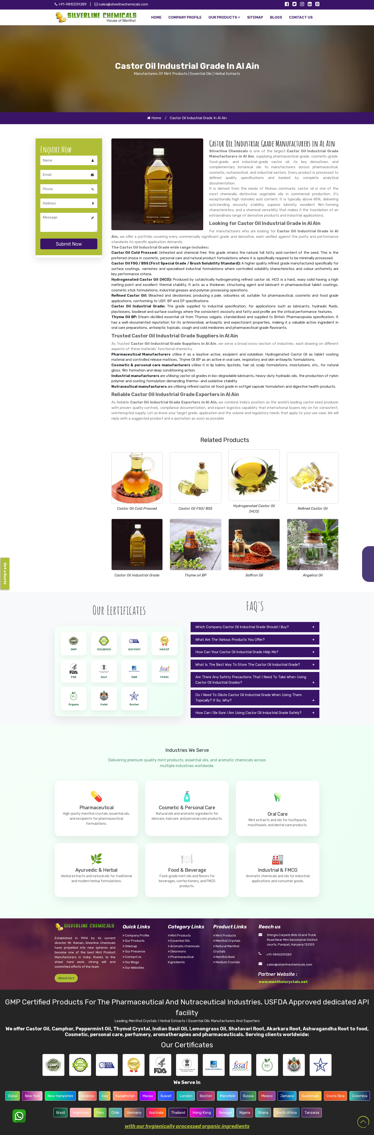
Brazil (60, 1112)
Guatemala (310, 1096)
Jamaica (287, 1096)
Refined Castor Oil (313, 508)
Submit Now (69, 244)
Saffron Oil (254, 575)
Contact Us (132, 957)
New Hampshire (60, 1096)
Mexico (267, 1096)
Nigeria (244, 1112)
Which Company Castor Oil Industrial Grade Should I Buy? (242, 627)
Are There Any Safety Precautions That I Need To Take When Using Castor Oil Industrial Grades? (250, 680)
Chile (115, 1112)
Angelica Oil (313, 575)
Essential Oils (179, 940)
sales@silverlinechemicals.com (121, 4)
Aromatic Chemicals (184, 946)
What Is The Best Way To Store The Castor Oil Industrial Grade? (247, 664)
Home (154, 118)
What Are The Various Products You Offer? (230, 639)
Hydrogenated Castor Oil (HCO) (254, 509)
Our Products (134, 940)
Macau (147, 1096)
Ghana (263, 1112)
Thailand (178, 1112)
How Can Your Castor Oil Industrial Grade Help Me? (236, 652)
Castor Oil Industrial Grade (136, 575)
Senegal (225, 1112)
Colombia (359, 1096)
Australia (156, 1112)
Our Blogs (131, 962)
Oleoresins (177, 951)
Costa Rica (335, 1096)
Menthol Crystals (226, 940)
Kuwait (166, 1096)
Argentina (81, 1112)
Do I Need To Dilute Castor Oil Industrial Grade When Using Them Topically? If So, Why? (248, 697)
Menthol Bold (224, 957)
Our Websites (133, 967)
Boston (206, 1096)
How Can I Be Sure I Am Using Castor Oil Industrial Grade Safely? (248, 713)
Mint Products (179, 935)
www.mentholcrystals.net (283, 982)
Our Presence (134, 951)
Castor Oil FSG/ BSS (195, 508)
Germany (134, 1112)
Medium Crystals (226, 962)
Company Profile (136, 935)
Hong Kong (201, 1112)
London (185, 1096)
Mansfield (227, 1096)
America (87, 1096)
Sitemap (130, 946)
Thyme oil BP (196, 575)
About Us (66, 978)
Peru (100, 1112)
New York (32, 1096)
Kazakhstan (125, 1096)
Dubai (12, 1096)
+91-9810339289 (279, 954)
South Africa (286, 1112)
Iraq (105, 1096)
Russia (248, 1096)
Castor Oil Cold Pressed (137, 508)
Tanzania (311, 1112)
